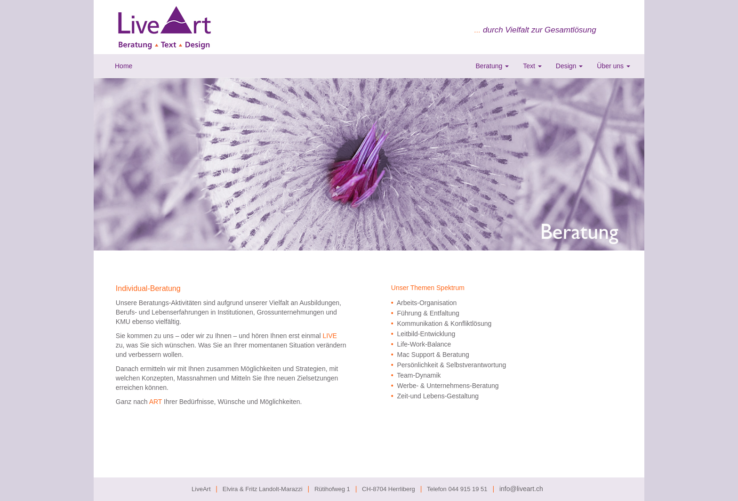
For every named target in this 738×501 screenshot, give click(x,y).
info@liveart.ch (521, 489)
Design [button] (569, 66)
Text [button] (532, 66)
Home (123, 66)
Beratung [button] (492, 66)
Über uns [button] (613, 66)
